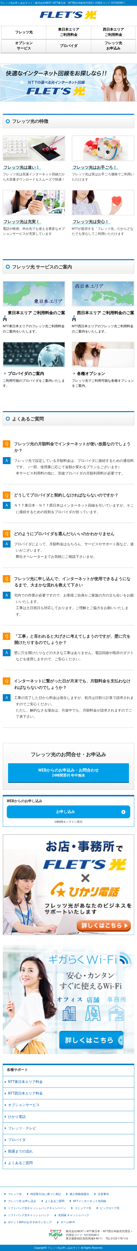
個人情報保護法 (79, 1194)
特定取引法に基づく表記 (45, 1194)
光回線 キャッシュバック (73, 1215)
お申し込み (65, 811)
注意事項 (103, 1194)
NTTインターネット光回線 (89, 1201)
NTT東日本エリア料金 (25, 1082)
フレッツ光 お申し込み (22, 1201)
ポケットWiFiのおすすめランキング (30, 1222)
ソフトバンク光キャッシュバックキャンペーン (37, 1208)
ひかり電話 (17, 1117)
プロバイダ (17, 1140)
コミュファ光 (83, 1208)
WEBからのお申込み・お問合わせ (68, 772)
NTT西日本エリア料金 (25, 1093)
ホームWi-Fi (68, 1222)
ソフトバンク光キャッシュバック (28, 1215)
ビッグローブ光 (109, 1208)
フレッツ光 (15, 1194)
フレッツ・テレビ (22, 1128)
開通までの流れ (20, 1151)
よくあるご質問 (20, 1163)
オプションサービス (24, 1105)
